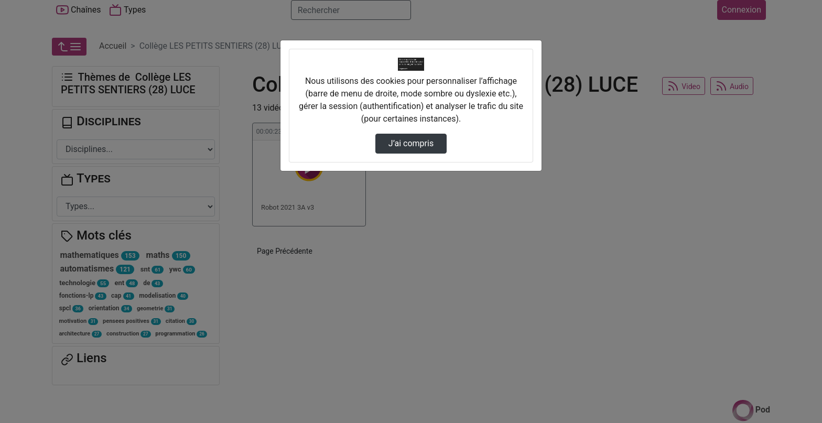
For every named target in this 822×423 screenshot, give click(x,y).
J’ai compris (411, 143)
